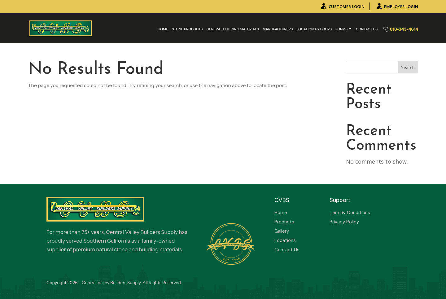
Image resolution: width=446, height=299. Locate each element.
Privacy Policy (344, 222)
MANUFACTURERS (278, 29)
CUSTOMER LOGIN (342, 6)
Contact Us (367, 29)
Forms (341, 29)
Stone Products (187, 29)
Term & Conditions (350, 212)
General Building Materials (232, 29)
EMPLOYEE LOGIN (396, 6)
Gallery (281, 231)
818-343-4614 (400, 29)
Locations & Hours (314, 29)
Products (284, 222)
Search (408, 67)
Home (163, 29)
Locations (285, 240)
